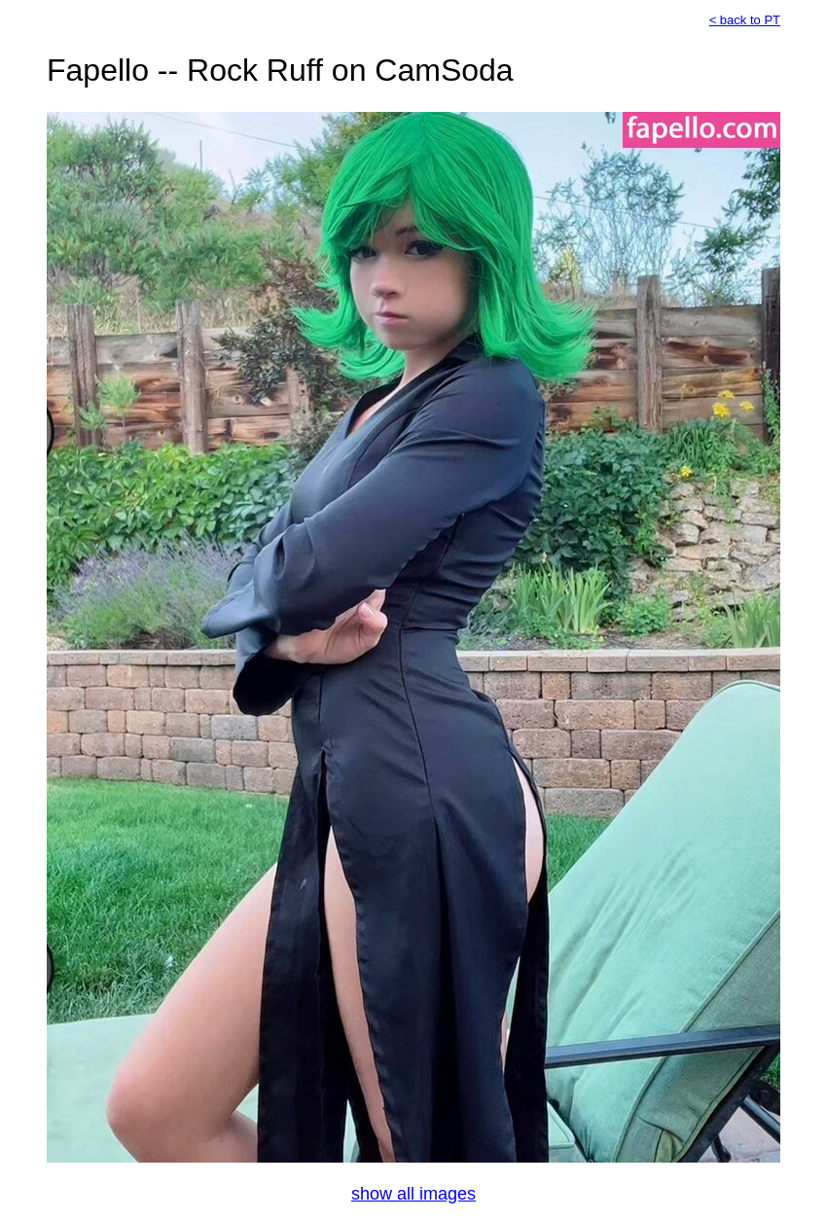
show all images (413, 1193)
